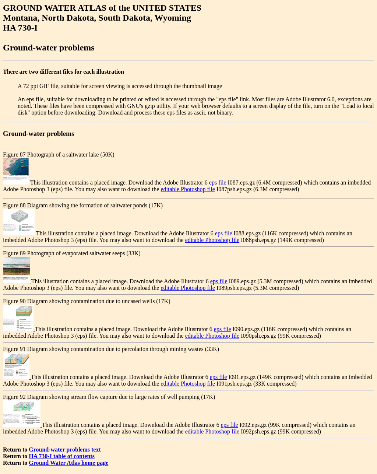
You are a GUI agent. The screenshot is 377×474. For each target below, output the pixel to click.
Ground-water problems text (65, 449)
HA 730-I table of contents (62, 456)
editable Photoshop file (188, 189)
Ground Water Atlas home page (68, 463)
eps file (217, 182)
